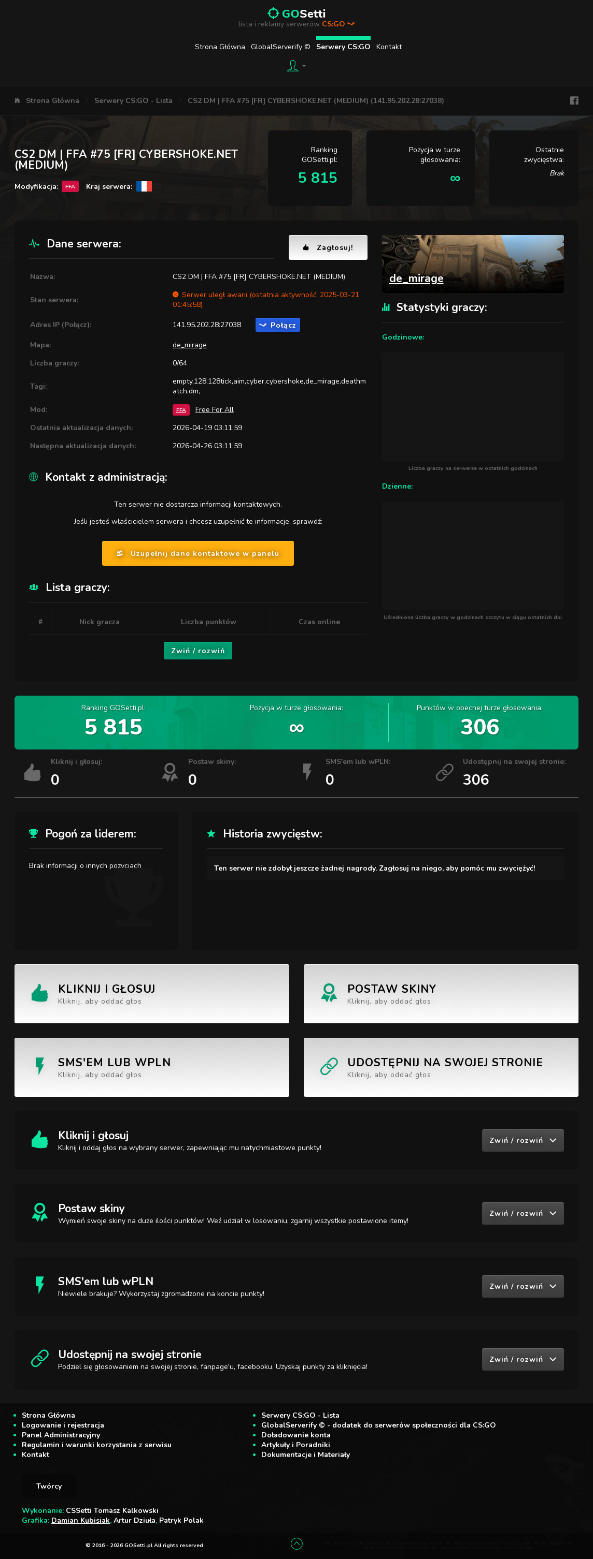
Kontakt (389, 47)
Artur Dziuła (135, 1520)
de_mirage (190, 345)
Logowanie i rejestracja (63, 1425)
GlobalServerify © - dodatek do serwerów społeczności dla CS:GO (378, 1425)
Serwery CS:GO (343, 47)
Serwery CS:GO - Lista (133, 101)
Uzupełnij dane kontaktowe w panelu (198, 553)
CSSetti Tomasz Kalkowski (112, 1511)
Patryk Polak (181, 1520)
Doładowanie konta (296, 1435)
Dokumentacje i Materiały (305, 1455)
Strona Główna (220, 47)
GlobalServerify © (280, 47)
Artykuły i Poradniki (295, 1445)
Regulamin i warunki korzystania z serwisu (97, 1445)
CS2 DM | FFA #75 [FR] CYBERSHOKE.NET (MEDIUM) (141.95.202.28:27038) (316, 101)
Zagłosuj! (328, 248)
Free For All (214, 410)
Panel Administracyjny (61, 1435)
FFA (181, 410)
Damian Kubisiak (80, 1520)
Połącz (277, 325)
